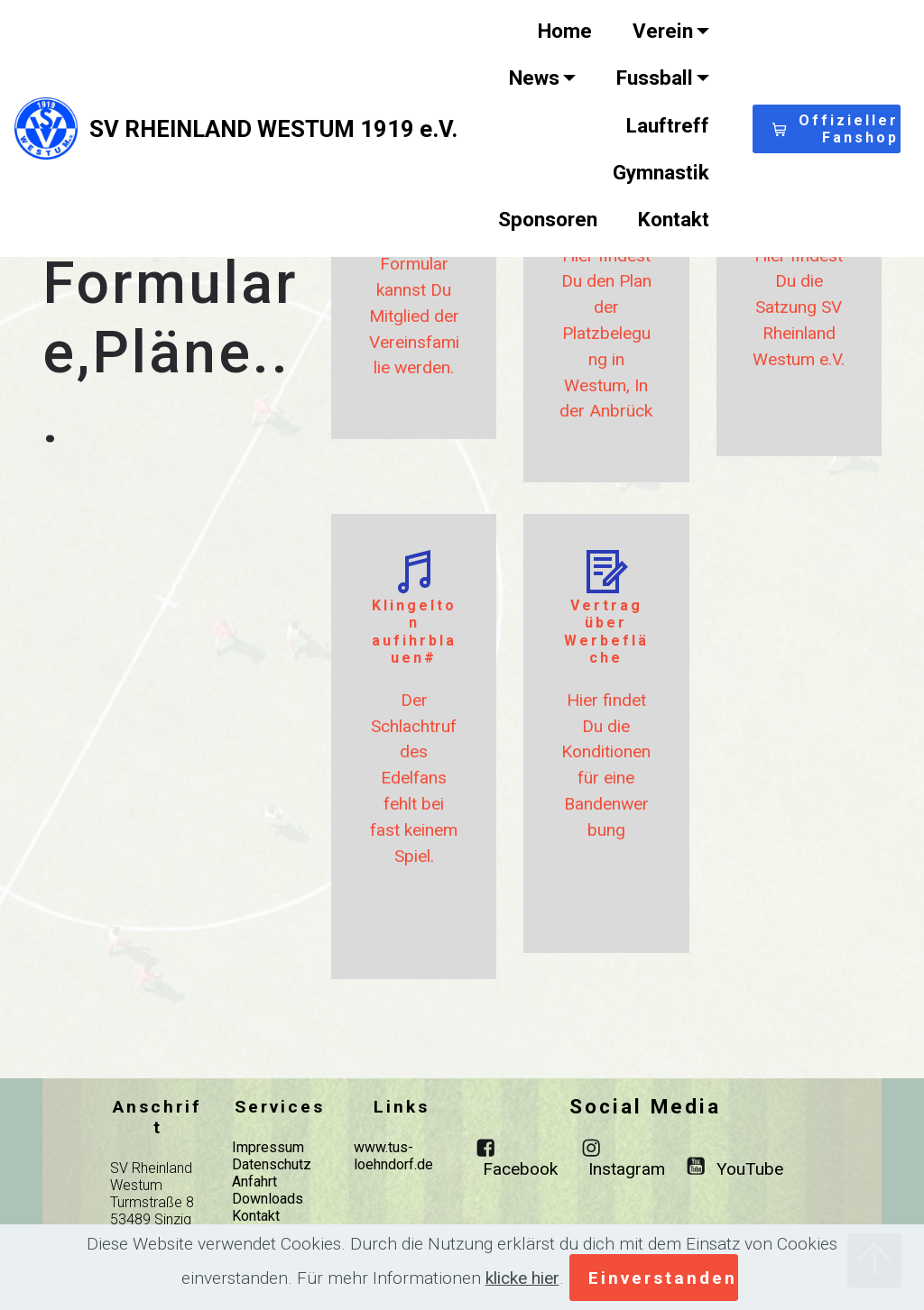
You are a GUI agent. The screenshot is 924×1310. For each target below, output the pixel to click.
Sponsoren (547, 219)
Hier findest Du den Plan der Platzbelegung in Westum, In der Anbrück (605, 333)
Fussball (654, 77)
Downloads (267, 1198)
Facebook (520, 1169)
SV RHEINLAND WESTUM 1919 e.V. (273, 128)
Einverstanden (662, 1278)
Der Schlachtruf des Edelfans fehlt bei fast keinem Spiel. (413, 778)
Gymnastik (661, 172)
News (534, 77)
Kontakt (673, 219)
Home (565, 31)
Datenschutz (271, 1164)
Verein (663, 31)
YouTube (749, 1169)
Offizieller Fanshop (835, 129)
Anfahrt (254, 1181)
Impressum (268, 1147)
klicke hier (522, 1278)
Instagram (626, 1169)
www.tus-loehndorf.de (393, 1156)
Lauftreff (667, 125)
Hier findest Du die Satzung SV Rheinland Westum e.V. (799, 307)
